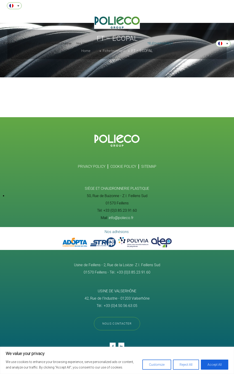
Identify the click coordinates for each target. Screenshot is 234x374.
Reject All (186, 364)
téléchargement (160, 43)
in (121, 346)
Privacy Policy (91, 166)
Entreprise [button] (10, 43)
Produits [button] (31, 43)
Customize (157, 364)
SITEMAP (148, 166)
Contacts (99, 43)
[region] (117, 360)
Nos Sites (82, 43)
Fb (112, 346)
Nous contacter (117, 324)
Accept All (214, 364)
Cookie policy (123, 166)
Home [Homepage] (85, 51)
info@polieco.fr (121, 218)
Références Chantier (59, 43)
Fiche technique (114, 51)
